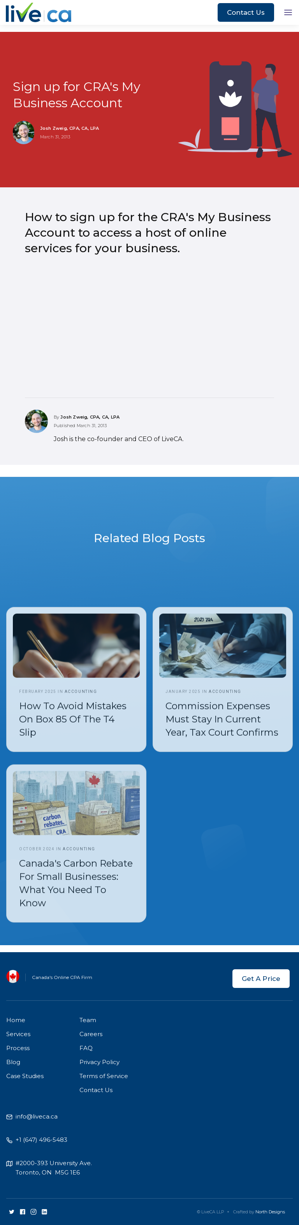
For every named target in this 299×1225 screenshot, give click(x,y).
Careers (90, 1034)
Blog (13, 1062)
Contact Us (246, 12)
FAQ (86, 1048)
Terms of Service (103, 1076)
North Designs (270, 1212)
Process (18, 1048)
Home (15, 1020)
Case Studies (25, 1076)
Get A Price (261, 978)
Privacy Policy (99, 1062)
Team (87, 1020)
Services (18, 1034)
